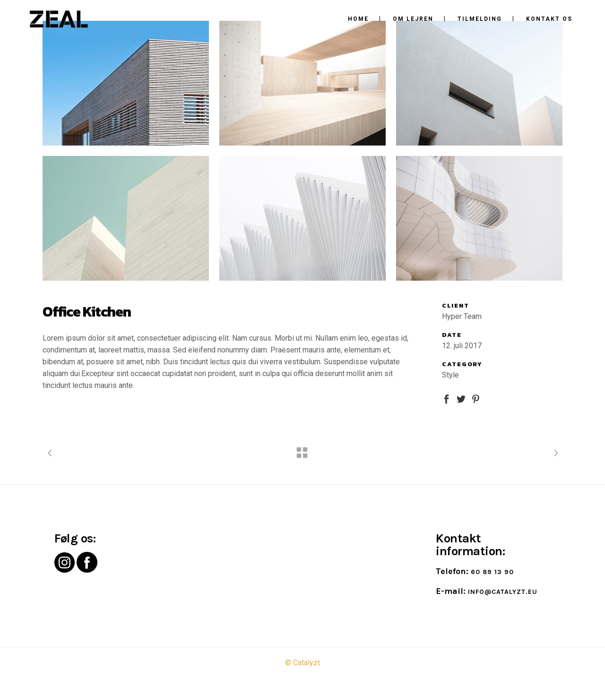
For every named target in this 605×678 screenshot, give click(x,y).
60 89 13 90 (492, 572)
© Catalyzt (302, 662)
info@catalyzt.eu (502, 592)
